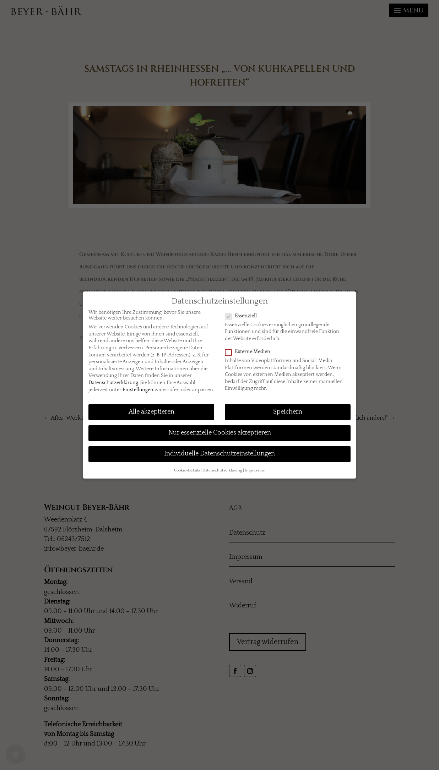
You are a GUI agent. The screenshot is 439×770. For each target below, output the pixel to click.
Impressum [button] (255, 470)
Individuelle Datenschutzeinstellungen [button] (219, 453)
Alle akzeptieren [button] (151, 411)
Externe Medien (250, 352)
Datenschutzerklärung (113, 383)
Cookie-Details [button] (187, 470)
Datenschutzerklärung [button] (222, 470)
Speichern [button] (287, 411)
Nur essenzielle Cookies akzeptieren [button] (219, 432)
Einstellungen (138, 390)
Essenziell (244, 316)
